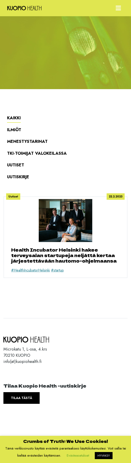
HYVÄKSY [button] (104, 455)
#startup (57, 270)
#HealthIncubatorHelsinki (30, 270)
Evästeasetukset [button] (78, 455)
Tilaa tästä (21, 398)
